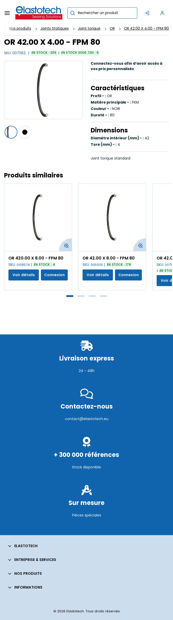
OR (112, 28)
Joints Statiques (54, 28)
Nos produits (20, 28)
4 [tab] (103, 296)
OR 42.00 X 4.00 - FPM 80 (146, 28)
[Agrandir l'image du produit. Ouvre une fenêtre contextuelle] (65, 244)
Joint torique (89, 28)
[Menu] (7, 13)
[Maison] (38, 13)
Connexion (54, 274)
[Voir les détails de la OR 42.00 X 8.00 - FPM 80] (112, 217)
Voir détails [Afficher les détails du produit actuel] (24, 274)
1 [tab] (69, 296)
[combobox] (102, 13)
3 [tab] (92, 296)
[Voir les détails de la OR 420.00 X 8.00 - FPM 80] (38, 217)
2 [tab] (81, 296)
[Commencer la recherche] (72, 13)
